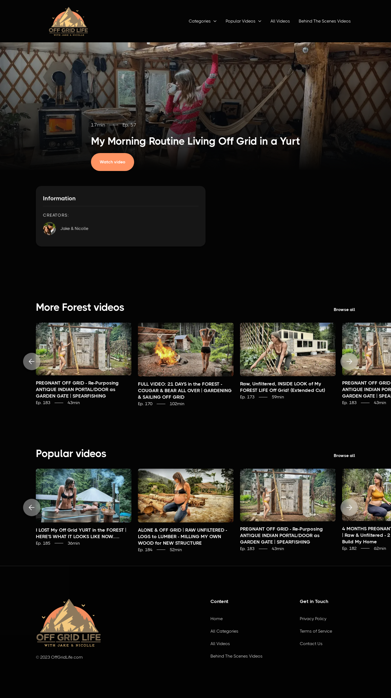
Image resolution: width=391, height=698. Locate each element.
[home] (68, 21)
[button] (203, 21)
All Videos (280, 21)
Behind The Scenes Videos (325, 21)
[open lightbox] (116, 162)
